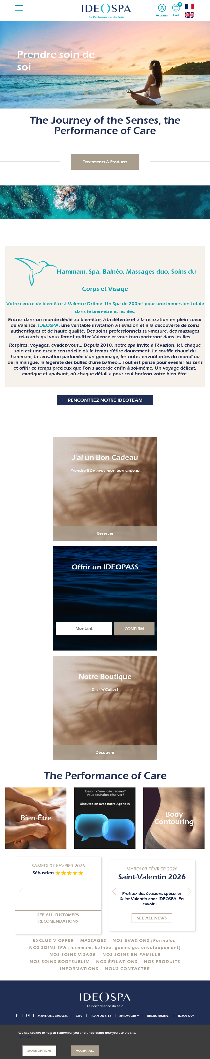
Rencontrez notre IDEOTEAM (105, 400)
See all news (152, 918)
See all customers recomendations (58, 918)
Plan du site (101, 1016)
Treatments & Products (105, 162)
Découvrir (105, 752)
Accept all (85, 1050)
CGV (79, 1016)
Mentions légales (53, 1016)
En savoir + (129, 1016)
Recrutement (158, 1016)
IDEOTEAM (186, 1016)
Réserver (105, 533)
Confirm (134, 629)
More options (39, 1050)
